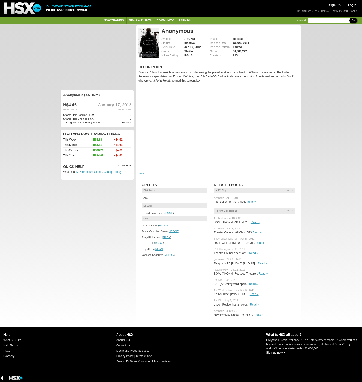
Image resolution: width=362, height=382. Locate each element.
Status (98, 172)
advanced (301, 20)
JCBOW (174, 231)
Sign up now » (275, 352)
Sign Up (335, 5)
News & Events (140, 20)
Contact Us (123, 345)
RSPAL (159, 243)
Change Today (112, 172)
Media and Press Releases (132, 350)
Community (165, 20)
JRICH (166, 237)
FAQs (6, 350)
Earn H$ (184, 20)
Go (353, 20)
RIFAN (159, 249)
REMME (168, 213)
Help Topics (10, 345)
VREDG (169, 255)
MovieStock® (84, 172)
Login (352, 5)
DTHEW (163, 225)
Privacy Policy (125, 356)
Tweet (141, 173)
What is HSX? (12, 340)
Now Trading (114, 20)
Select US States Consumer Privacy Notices (143, 361)
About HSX (123, 340)
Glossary (8, 356)
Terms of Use (144, 356)
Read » (251, 201)
